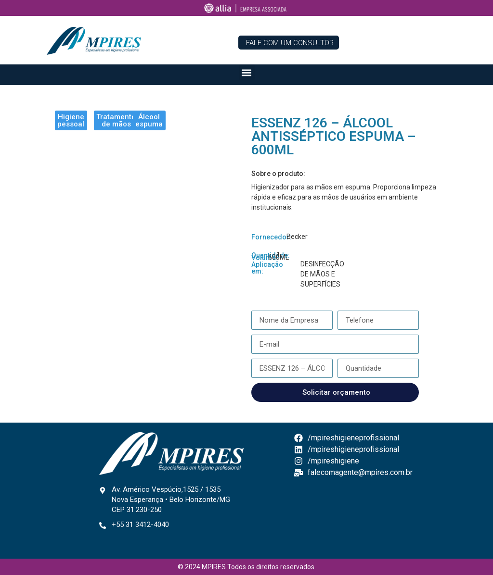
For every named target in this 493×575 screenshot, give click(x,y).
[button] (247, 72)
